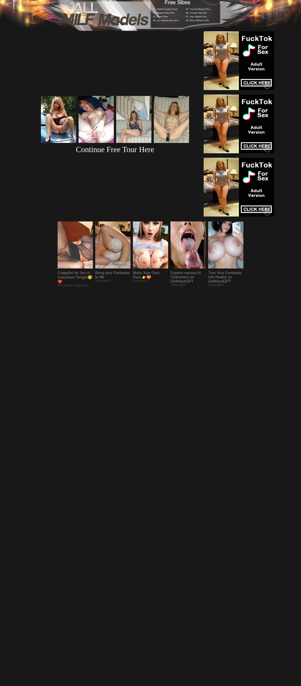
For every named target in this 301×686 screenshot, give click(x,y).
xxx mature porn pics (168, 20)
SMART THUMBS (158, 563)
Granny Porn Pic (198, 12)
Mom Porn (162, 16)
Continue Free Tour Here (115, 149)
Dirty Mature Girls (199, 20)
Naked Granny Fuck (167, 9)
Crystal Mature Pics (200, 9)
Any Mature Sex (198, 16)
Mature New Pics (166, 12)
